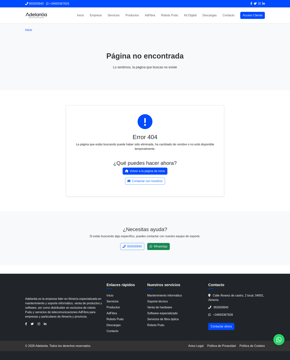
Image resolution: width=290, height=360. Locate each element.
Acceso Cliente (252, 15)
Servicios (114, 15)
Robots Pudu (169, 15)
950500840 (132, 246)
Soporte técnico (157, 301)
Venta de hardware (159, 307)
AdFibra (150, 15)
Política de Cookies (252, 345)
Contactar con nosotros (144, 181)
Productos (132, 15)
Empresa (96, 15)
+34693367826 (223, 314)
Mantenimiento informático (164, 295)
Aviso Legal (195, 345)
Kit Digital (190, 15)
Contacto (228, 15)
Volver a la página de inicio (145, 171)
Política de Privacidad (221, 345)
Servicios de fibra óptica (163, 319)
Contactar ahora (221, 326)
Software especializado (162, 313)
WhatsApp (158, 246)
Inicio (80, 15)
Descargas (210, 15)
